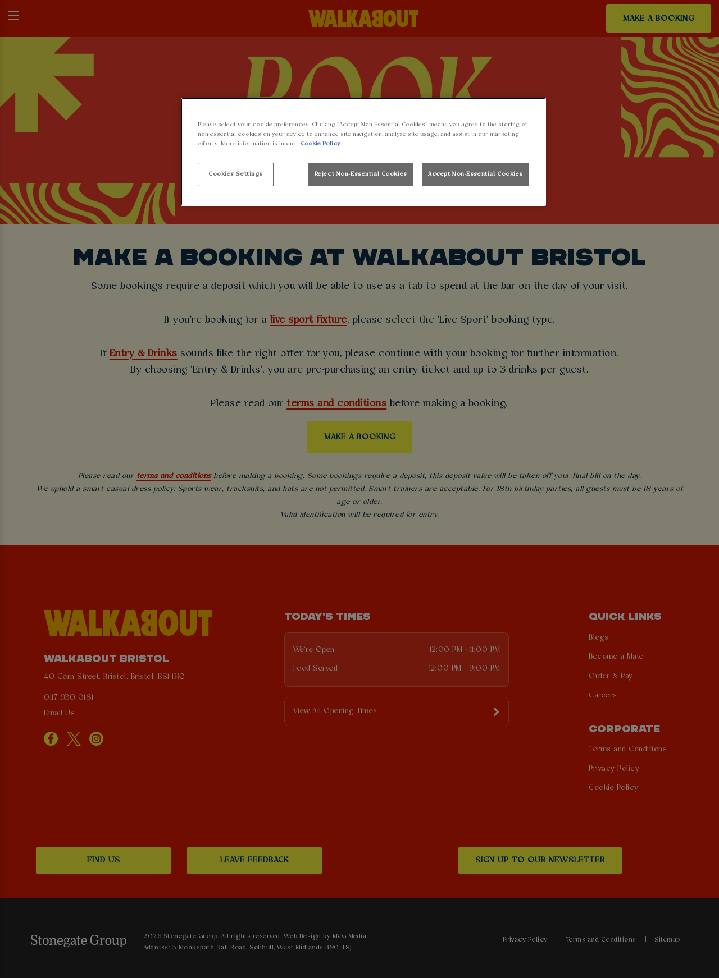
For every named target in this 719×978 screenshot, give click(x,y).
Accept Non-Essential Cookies (475, 174)
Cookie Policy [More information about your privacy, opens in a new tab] (320, 143)
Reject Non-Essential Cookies (361, 174)
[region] (363, 152)
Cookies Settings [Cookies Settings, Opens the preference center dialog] (235, 174)
